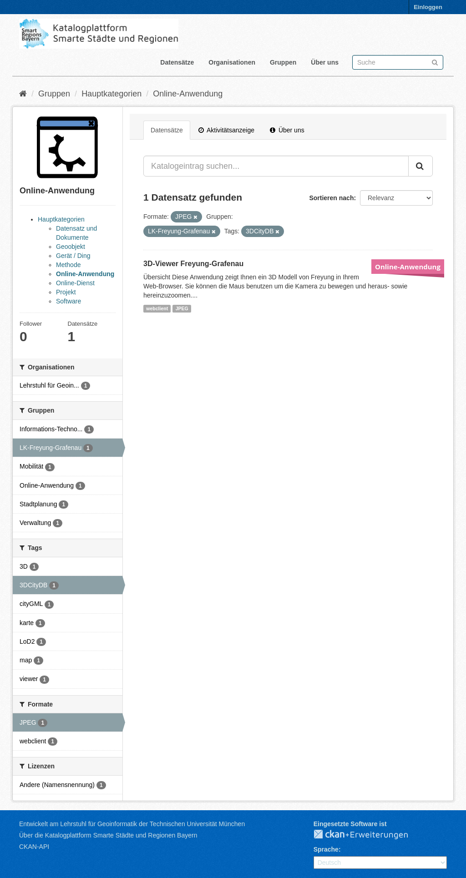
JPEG (182, 308)
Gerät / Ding (73, 255)
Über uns (325, 62)
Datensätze (177, 62)
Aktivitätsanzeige (226, 130)
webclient (157, 308)
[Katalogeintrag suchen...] (276, 166)
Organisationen (231, 62)
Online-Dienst (75, 283)
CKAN (368, 834)
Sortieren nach (331, 198)
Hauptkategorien (111, 93)
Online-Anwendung (188, 93)
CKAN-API (34, 846)
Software (68, 301)
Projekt (66, 292)
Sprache (326, 849)
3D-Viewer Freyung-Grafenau (193, 263)
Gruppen (283, 62)
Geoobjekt (70, 246)
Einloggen (428, 7)
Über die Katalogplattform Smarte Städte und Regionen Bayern (108, 835)
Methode (68, 264)
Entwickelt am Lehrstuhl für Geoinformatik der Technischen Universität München (132, 824)
